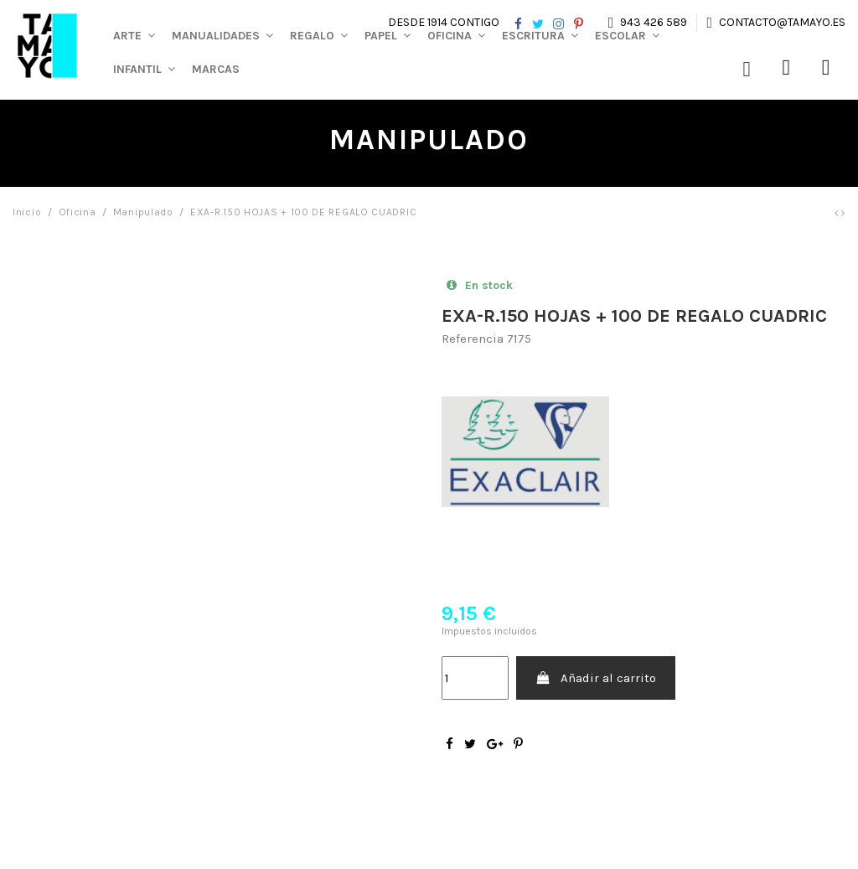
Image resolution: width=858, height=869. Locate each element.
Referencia (473, 338)
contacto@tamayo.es (780, 22)
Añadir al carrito (596, 677)
